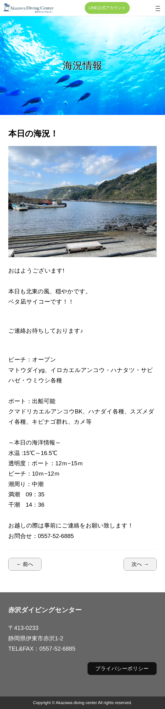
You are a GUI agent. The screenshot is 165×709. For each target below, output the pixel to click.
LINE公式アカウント (107, 8)
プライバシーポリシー (122, 668)
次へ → (140, 564)
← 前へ (25, 564)
